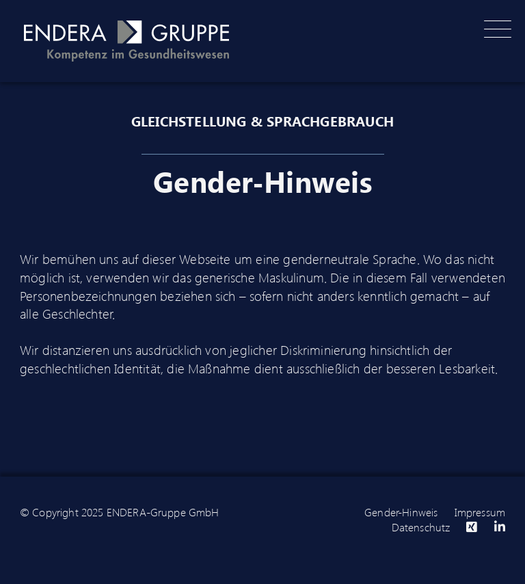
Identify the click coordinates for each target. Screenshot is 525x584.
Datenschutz (421, 527)
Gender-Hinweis (401, 512)
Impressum (480, 512)
